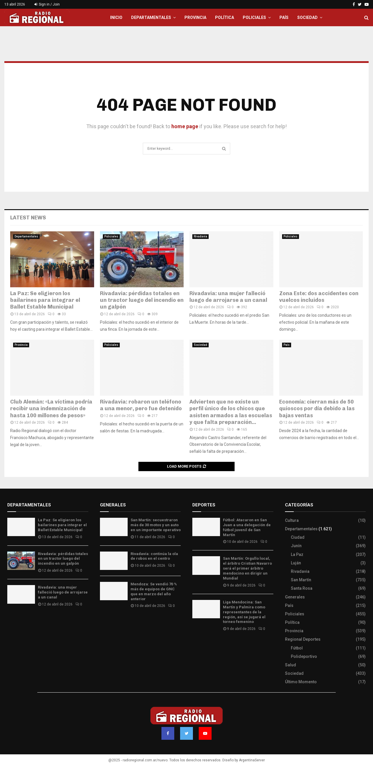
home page (184, 126)
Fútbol (297, 648)
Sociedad (307, 17)
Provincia (195, 17)
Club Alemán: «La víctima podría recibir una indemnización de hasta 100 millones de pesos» (51, 409)
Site (204, 646)
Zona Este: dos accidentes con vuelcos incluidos (318, 296)
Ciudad (298, 537)
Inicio (116, 17)
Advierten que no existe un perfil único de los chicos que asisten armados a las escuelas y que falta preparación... (230, 412)
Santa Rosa (301, 588)
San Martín (301, 579)
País (283, 17)
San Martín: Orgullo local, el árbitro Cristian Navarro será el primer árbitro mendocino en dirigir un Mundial (247, 568)
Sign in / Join (47, 4)
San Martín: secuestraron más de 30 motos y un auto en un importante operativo (156, 525)
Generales (295, 597)
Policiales (254, 17)
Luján (296, 563)
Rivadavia (200, 236)
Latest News (28, 217)
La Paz (297, 554)
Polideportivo (304, 656)
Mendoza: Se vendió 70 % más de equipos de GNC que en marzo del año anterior (154, 591)
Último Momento (301, 681)
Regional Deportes (303, 639)
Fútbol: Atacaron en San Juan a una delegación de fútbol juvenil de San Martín (247, 527)
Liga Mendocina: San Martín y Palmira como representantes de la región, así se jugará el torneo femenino (244, 612)
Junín (296, 545)
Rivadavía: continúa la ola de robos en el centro (154, 556)
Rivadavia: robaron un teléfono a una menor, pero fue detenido (141, 405)
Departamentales (151, 17)
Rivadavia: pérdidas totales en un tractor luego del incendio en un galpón (142, 300)
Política (224, 17)
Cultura (292, 520)
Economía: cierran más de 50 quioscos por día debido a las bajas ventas (317, 409)
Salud (290, 665)
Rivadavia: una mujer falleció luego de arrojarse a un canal (228, 296)
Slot (196, 646)
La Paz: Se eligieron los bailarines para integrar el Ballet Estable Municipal (45, 300)
